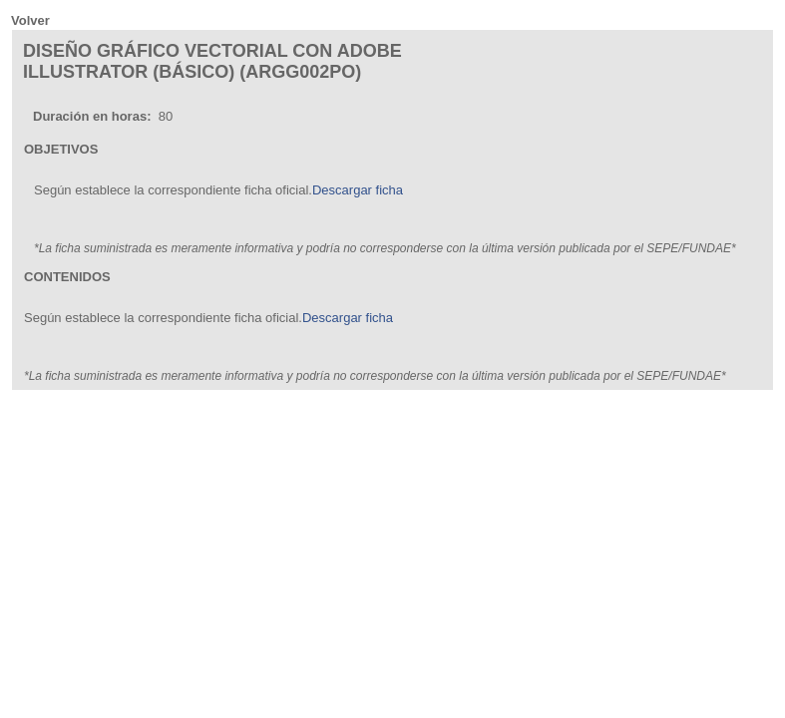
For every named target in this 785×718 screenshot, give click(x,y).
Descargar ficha (357, 189)
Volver (30, 20)
